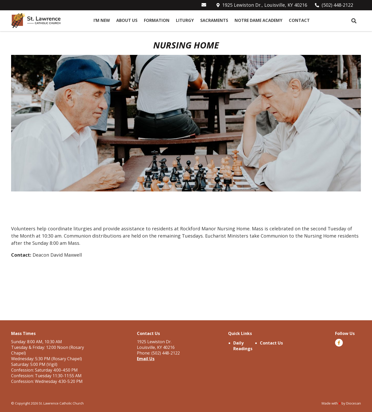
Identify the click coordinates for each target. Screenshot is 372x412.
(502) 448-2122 (337, 5)
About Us (126, 20)
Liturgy (185, 20)
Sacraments (214, 20)
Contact (299, 20)
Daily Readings (242, 345)
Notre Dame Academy (258, 20)
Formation (156, 20)
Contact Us (271, 343)
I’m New (102, 20)
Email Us (145, 358)
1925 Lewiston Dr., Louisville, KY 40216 (264, 5)
